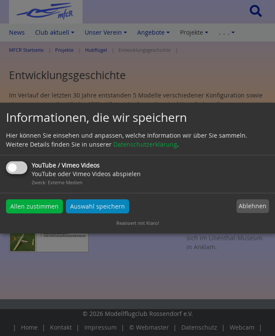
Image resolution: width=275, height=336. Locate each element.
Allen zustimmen (34, 206)
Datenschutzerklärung (145, 144)
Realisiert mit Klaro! (137, 223)
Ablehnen (252, 206)
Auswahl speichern (97, 206)
